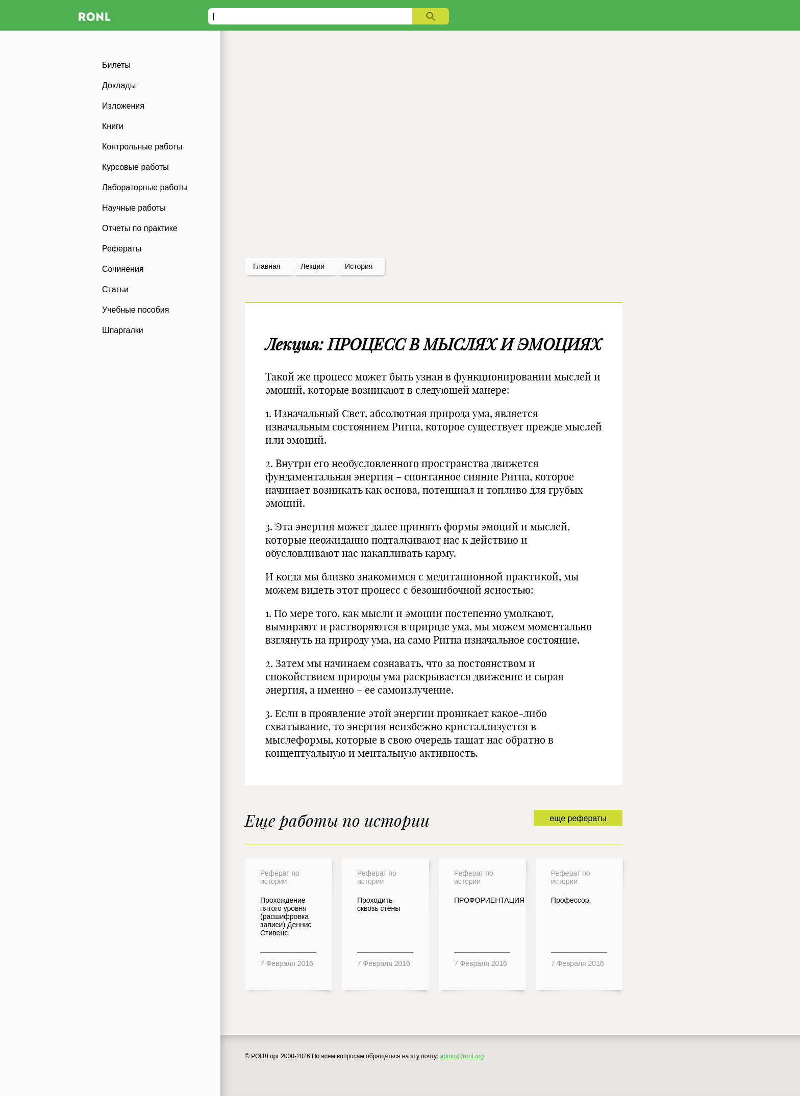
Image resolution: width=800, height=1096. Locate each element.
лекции (312, 266)
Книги (112, 126)
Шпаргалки (122, 330)
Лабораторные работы (145, 187)
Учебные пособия (135, 309)
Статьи (115, 289)
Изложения (123, 105)
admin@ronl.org (462, 1056)
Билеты (116, 65)
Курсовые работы (135, 167)
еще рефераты (577, 818)
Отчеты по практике (140, 228)
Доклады (119, 85)
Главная (266, 266)
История (358, 266)
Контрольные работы (142, 146)
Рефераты (121, 248)
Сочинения (123, 269)
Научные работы (134, 207)
